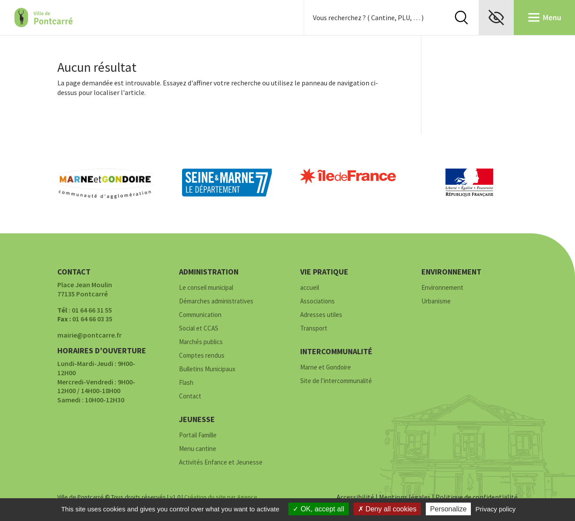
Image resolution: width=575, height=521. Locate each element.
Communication (200, 315)
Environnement (442, 288)
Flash (186, 383)
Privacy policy (496, 509)
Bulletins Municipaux (207, 369)
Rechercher (461, 17)
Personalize (448, 509)
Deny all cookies (387, 509)
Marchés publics (201, 342)
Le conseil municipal (206, 288)
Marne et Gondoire (325, 367)
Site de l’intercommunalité (336, 381)
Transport (313, 328)
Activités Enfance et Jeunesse (221, 462)
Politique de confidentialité (476, 497)
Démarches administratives (216, 301)
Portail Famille (198, 435)
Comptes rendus (201, 355)
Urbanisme (436, 301)
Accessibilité (355, 497)
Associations (317, 301)
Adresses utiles (321, 315)
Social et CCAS (198, 328)
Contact (190, 396)
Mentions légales (405, 497)
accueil (309, 288)
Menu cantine (197, 449)
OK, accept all (318, 509)
